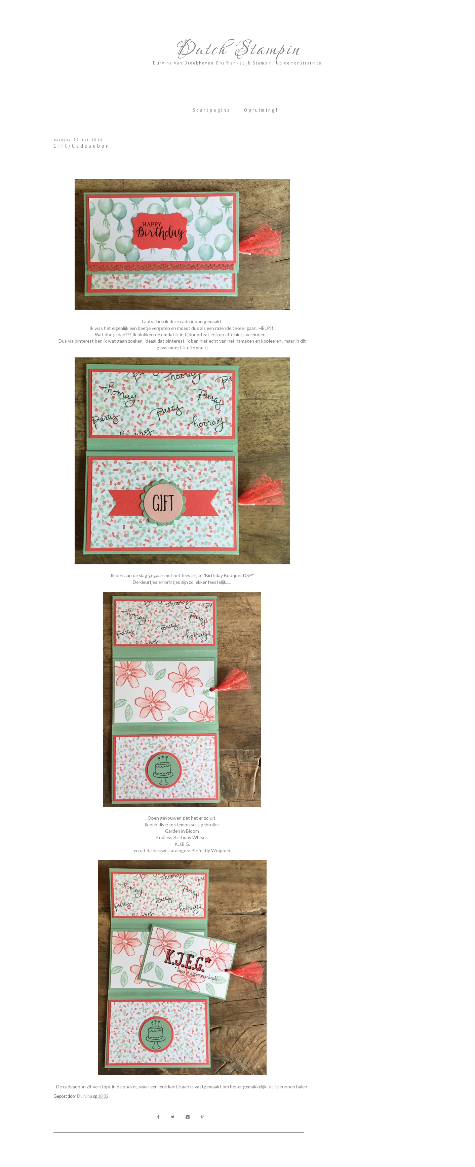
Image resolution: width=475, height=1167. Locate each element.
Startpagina (212, 110)
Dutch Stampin (237, 49)
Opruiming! (261, 110)
